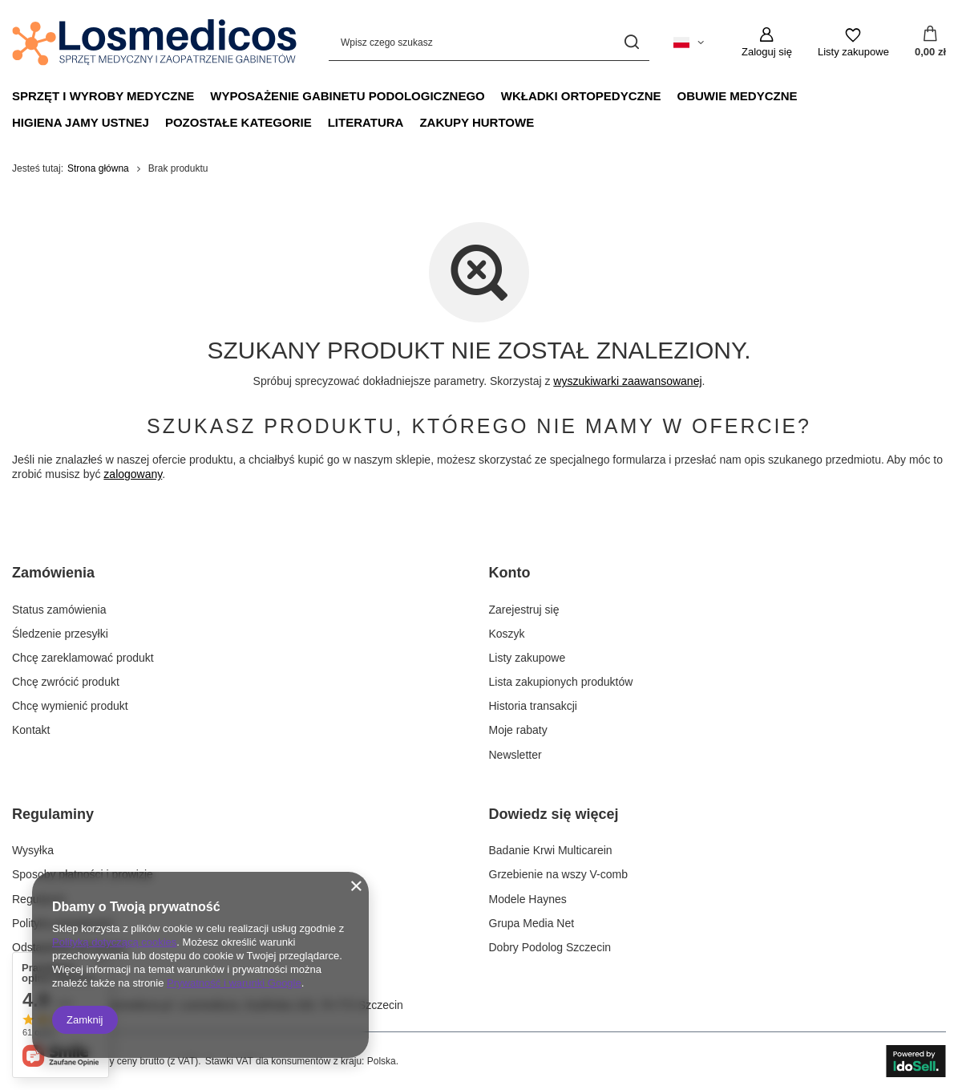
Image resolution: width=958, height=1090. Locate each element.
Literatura (366, 122)
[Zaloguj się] (767, 42)
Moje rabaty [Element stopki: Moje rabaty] (518, 729)
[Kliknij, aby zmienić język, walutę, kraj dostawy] (688, 42)
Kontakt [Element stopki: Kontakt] (31, 729)
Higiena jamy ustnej (80, 122)
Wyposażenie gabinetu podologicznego (347, 96)
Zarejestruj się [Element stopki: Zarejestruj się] (524, 609)
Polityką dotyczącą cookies (114, 942)
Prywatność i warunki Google (234, 983)
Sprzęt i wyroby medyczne (103, 96)
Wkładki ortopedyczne (581, 96)
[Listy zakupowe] (853, 42)
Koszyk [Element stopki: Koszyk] (507, 633)
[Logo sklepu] (154, 42)
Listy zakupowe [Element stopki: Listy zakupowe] (527, 657)
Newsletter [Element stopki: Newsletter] (515, 754)
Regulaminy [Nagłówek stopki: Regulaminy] (53, 814)
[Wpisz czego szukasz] (489, 42)
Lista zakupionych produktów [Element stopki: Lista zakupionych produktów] (561, 681)
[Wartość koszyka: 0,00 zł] (930, 42)
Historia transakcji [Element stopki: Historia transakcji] (533, 705)
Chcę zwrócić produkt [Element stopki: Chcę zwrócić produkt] (65, 681)
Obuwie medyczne (737, 96)
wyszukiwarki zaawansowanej (627, 381)
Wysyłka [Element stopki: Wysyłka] (33, 850)
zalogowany (132, 474)
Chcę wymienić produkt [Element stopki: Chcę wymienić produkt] (70, 705)
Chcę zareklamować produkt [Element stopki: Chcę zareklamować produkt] (83, 657)
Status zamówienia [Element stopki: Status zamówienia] (59, 609)
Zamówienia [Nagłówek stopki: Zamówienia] (53, 573)
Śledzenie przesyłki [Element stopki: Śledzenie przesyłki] (60, 633)
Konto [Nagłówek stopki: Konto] (510, 573)
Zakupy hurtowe (476, 122)
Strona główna (98, 168)
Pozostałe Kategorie (238, 122)
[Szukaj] (631, 42)
